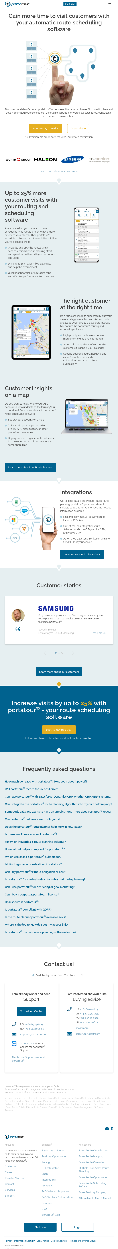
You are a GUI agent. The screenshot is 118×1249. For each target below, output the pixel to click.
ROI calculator (50, 1168)
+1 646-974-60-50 (35, 1024)
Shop (45, 1173)
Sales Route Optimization (66, 1101)
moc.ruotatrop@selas (88, 1033)
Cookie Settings (59, 1241)
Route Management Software (88, 1107)
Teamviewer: (27, 1043)
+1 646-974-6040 (89, 1009)
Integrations (49, 1179)
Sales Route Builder (16, 1107)
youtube (107, 1128)
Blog (44, 1208)
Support (9, 1195)
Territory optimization (81, 1104)
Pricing (46, 1162)
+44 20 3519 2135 (89, 1013)
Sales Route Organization (60, 1098)
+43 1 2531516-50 (34, 1028)
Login (77, 1227)
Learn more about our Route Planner (30, 467)
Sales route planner (36, 1098)
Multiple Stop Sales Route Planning (34, 1101)
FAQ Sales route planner (56, 1191)
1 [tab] (56, 653)
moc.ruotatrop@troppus (34, 1034)
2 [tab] (59, 653)
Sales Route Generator (92, 1162)
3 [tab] (62, 653)
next (73, 653)
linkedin (112, 1128)
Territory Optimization (54, 1156)
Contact (9, 1184)
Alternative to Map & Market (55, 1104)
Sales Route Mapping (86, 1098)
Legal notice (43, 1241)
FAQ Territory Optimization (57, 1197)
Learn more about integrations (82, 554)
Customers (11, 1166)
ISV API (46, 1185)
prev (45, 653)
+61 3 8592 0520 (89, 1017)
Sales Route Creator (37, 1107)
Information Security (24, 1241)
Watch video (78, 128)
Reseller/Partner (14, 1178)
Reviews (9, 1110)
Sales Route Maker (103, 1104)
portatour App (51, 1214)
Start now (70, 4)
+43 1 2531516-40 (89, 1022)
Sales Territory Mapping (28, 1104)
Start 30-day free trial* (45, 128)
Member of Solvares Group (82, 1241)
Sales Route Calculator (60, 1107)
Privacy (8, 1241)
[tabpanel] (59, 620)
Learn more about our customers (59, 171)
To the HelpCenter (31, 1011)
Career (9, 1172)
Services (10, 1189)
